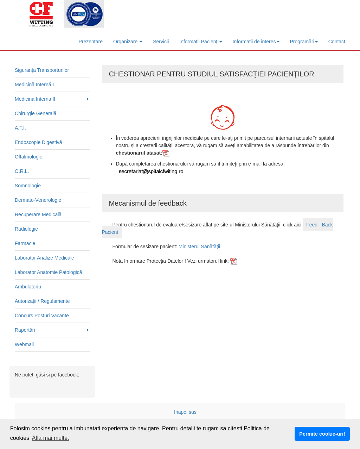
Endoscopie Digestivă (38, 142)
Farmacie (25, 243)
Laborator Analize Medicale (44, 258)
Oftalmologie (29, 157)
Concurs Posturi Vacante (42, 315)
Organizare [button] (127, 41)
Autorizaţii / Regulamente (42, 301)
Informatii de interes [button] (256, 41)
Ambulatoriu (28, 286)
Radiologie (26, 229)
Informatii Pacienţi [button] (200, 41)
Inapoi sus (185, 412)
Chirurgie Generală (35, 113)
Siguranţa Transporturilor (42, 70)
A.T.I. (20, 128)
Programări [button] (304, 41)
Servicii (161, 41)
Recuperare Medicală (38, 214)
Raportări (25, 330)
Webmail (24, 344)
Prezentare (91, 41)
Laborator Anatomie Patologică (48, 272)
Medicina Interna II (35, 99)
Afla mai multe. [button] (50, 438)
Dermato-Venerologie (38, 200)
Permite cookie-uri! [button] (322, 434)
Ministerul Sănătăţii (199, 246)
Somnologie (28, 185)
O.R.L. (22, 171)
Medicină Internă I (34, 84)
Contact (336, 41)
